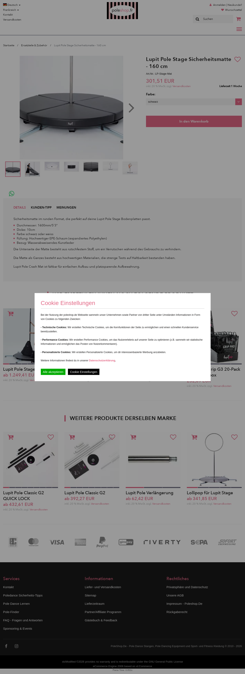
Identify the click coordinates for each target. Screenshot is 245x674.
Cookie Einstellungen (83, 371)
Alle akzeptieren (53, 371)
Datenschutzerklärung (102, 360)
